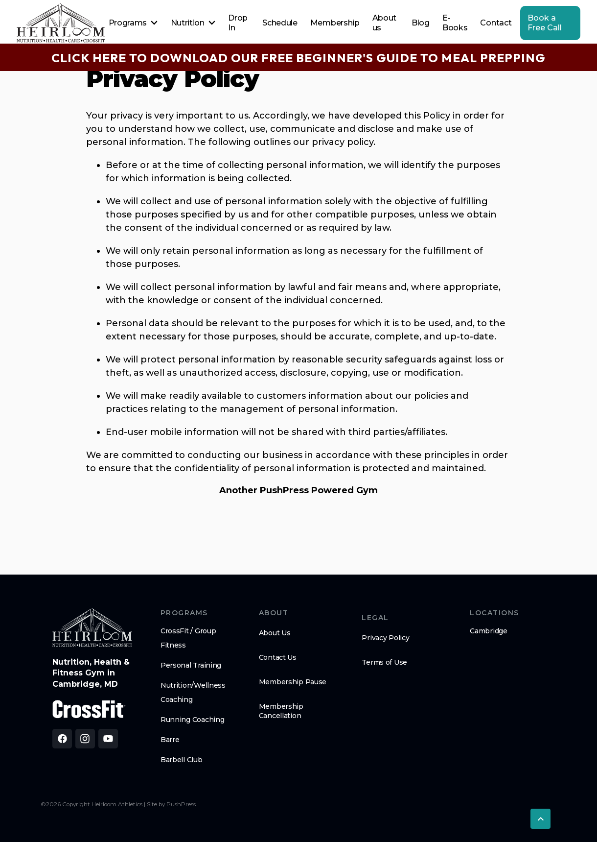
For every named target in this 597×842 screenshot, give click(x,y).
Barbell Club (182, 759)
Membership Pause (293, 681)
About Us (275, 632)
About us (384, 22)
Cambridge (488, 630)
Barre (170, 739)
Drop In (238, 22)
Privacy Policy (385, 637)
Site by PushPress (171, 804)
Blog (421, 22)
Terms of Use (384, 662)
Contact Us (278, 657)
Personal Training (191, 665)
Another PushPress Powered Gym (298, 490)
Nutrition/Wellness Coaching (193, 692)
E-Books (454, 22)
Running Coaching (193, 719)
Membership (335, 22)
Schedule (279, 22)
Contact (495, 22)
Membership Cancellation (281, 711)
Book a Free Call (545, 22)
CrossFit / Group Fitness (188, 638)
